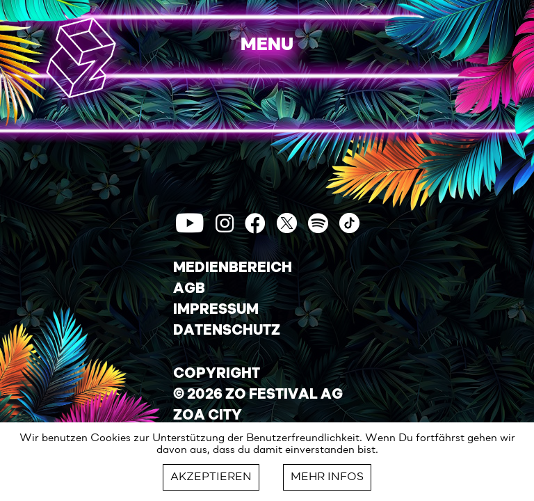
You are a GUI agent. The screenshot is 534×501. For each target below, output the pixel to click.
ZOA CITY (207, 416)
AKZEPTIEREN (211, 477)
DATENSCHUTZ (226, 331)
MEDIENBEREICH (232, 269)
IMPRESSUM (216, 310)
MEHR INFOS (327, 477)
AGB (189, 289)
